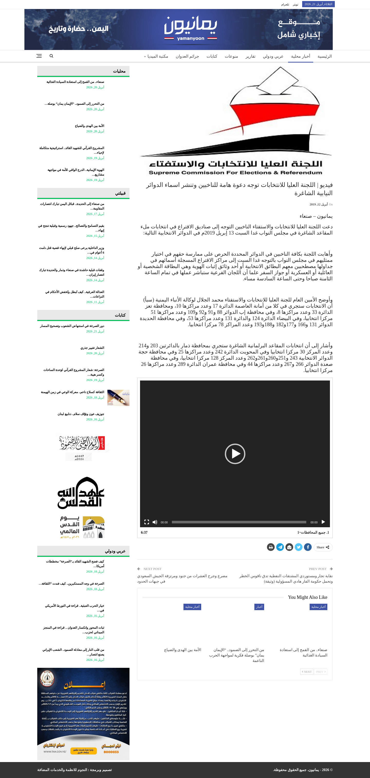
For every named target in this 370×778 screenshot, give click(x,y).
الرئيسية (325, 56)
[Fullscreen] (146, 522)
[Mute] (155, 522)
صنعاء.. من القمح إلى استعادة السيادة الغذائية (75, 82)
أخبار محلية (300, 56)
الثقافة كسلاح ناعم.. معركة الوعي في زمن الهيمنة (72, 392)
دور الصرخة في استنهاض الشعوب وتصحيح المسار (72, 326)
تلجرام (285, 4)
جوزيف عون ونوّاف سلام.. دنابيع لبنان (81, 414)
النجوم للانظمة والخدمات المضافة (62, 770)
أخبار (259, 607)
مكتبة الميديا (157, 56)
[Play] (323, 522)
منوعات (231, 56)
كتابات (212, 56)
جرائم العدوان (187, 56)
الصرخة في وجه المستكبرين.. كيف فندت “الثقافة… (71, 583)
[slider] (239, 522)
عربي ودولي (273, 56)
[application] (235, 454)
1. (313, 532)
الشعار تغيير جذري (92, 348)
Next (307, 671)
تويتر (295, 4)
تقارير (250, 56)
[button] (235, 454)
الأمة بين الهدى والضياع (89, 126)
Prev (321, 671)
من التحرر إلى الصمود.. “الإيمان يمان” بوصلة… (74, 104)
